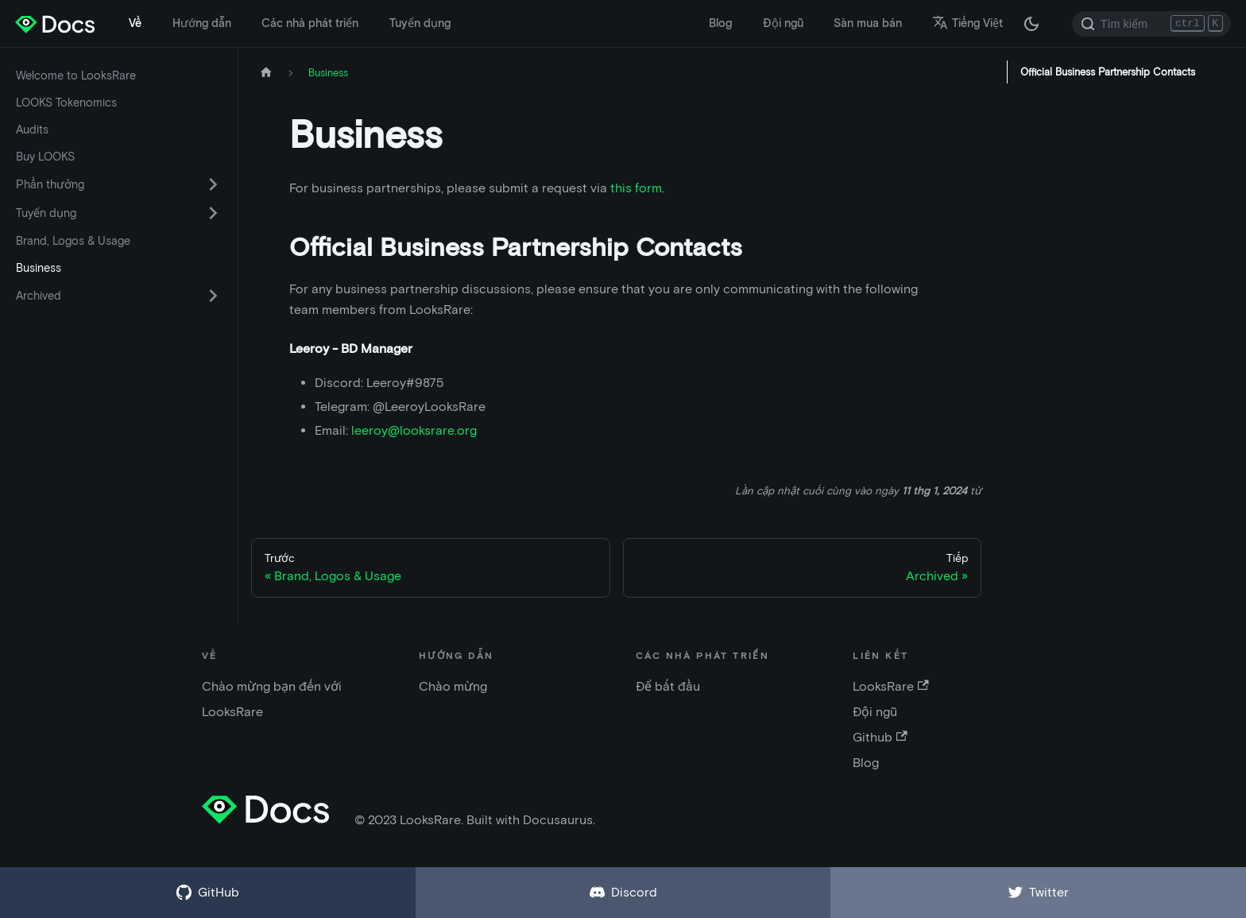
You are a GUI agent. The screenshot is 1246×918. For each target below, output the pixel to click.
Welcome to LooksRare (76, 75)
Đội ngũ (783, 23)
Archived (38, 296)
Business (38, 268)
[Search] (1151, 24)
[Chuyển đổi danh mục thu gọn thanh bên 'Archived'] (212, 295)
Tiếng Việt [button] (967, 23)
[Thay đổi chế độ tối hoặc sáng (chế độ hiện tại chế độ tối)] (1031, 24)
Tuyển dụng (420, 23)
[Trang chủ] (266, 72)
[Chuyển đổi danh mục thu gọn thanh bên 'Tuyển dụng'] (212, 213)
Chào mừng (453, 686)
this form (636, 188)
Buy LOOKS (45, 156)
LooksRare (890, 686)
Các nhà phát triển (309, 23)
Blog (720, 23)
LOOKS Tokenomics (66, 102)
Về (135, 23)
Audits (32, 129)
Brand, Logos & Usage (73, 241)
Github (880, 737)
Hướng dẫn (201, 23)
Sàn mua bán (868, 23)
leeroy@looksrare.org (414, 430)
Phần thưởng (50, 184)
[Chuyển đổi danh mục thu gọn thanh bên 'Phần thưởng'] (212, 184)
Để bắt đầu (668, 686)
